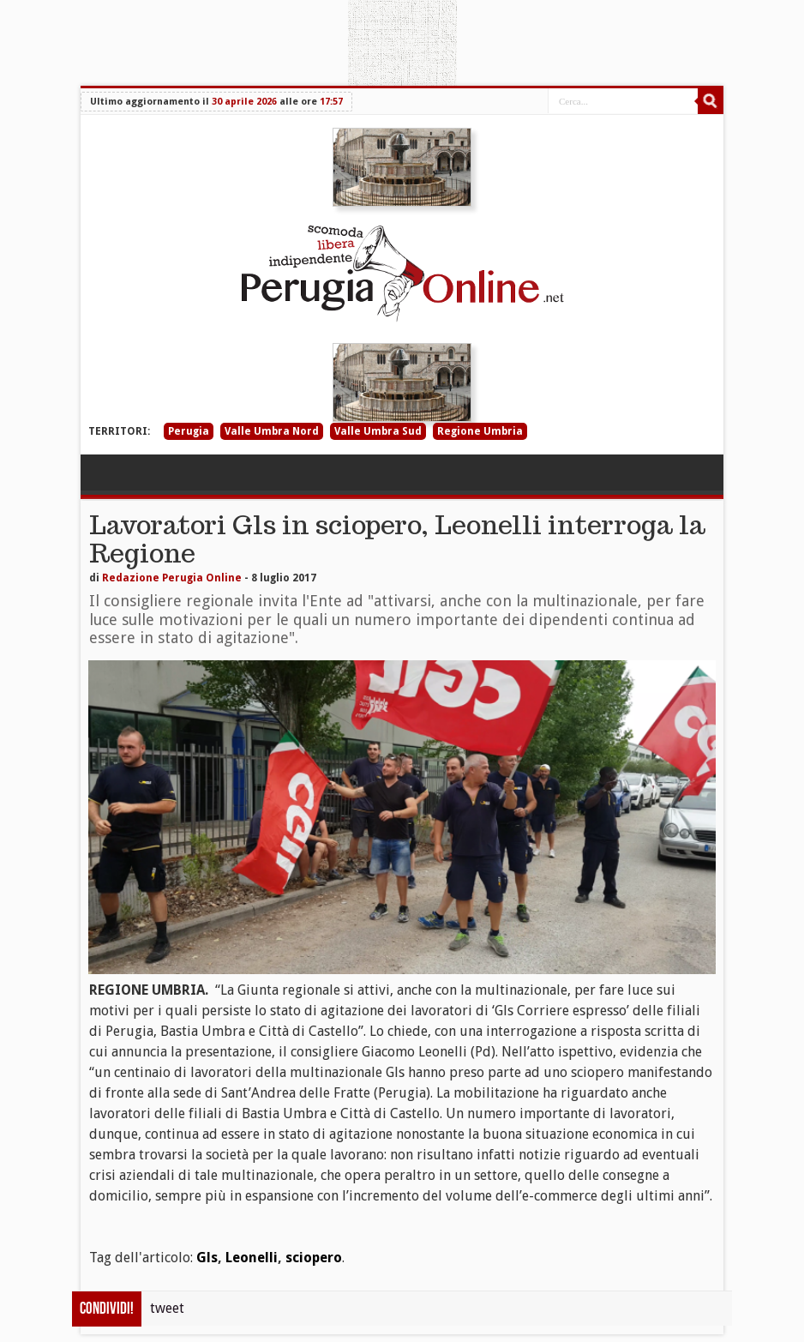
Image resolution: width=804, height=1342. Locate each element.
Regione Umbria (480, 431)
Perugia (188, 431)
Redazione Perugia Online (172, 578)
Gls (207, 1257)
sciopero (313, 1257)
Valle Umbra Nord (272, 431)
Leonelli (251, 1257)
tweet (167, 1308)
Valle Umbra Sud (378, 431)
